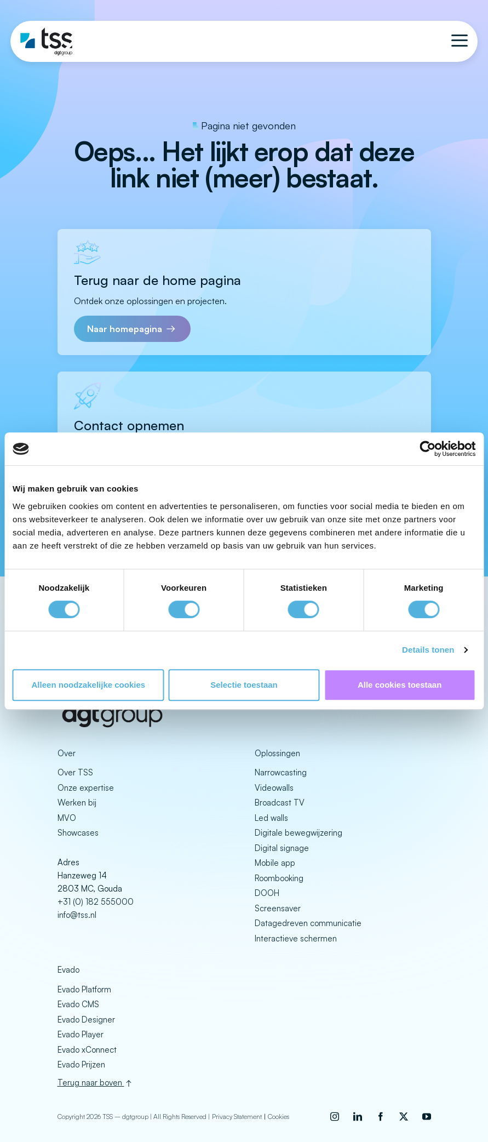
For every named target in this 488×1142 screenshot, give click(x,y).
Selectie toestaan (244, 684)
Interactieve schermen (296, 938)
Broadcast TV (280, 802)
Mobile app (275, 863)
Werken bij (77, 802)
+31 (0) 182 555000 (96, 902)
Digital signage (282, 848)
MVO (67, 818)
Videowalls (274, 788)
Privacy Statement (237, 1115)
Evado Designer (86, 1019)
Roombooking (279, 878)
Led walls (271, 818)
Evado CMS (78, 1004)
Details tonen (428, 649)
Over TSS (75, 772)
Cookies (278, 1115)
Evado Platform (84, 989)
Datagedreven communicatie (308, 923)
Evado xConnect (87, 1049)
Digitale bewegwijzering (298, 832)
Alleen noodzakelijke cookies (89, 684)
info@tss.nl (77, 915)
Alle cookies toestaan (399, 684)
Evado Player (81, 1034)
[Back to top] (244, 1081)
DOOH (267, 893)
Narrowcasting (281, 772)
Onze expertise (86, 788)
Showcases (78, 832)
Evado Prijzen (81, 1064)
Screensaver (278, 908)
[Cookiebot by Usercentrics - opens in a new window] (427, 449)
